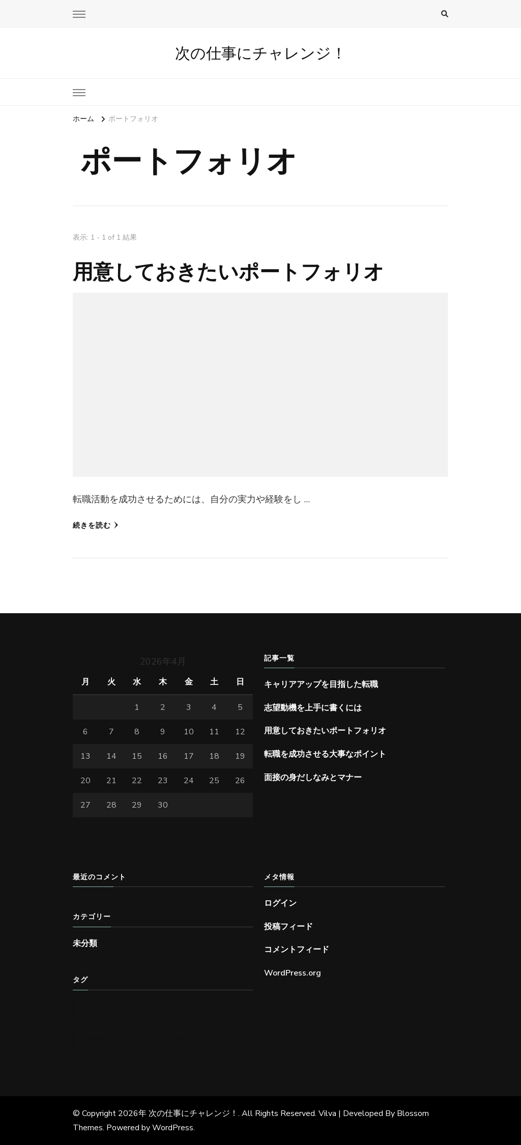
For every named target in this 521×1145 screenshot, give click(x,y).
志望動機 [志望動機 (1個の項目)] (97, 1039)
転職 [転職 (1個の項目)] (144, 1039)
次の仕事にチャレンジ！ (260, 53)
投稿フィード (288, 926)
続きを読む (96, 525)
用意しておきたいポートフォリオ (228, 272)
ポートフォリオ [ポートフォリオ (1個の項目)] (186, 1011)
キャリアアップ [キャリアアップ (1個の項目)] (109, 1011)
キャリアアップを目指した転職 (321, 684)
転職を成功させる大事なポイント (325, 754)
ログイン (280, 903)
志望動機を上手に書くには (313, 707)
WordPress (172, 1127)
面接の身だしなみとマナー (313, 777)
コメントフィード (296, 949)
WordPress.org (292, 973)
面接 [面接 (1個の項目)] (182, 1039)
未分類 (85, 943)
